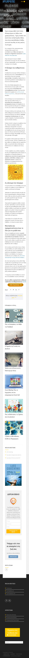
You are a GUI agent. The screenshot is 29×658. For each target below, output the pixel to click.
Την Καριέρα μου (10, 590)
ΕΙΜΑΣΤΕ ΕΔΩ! (13, 556)
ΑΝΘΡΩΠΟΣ (6, 654)
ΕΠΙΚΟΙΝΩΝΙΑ (6, 655)
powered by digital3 (16, 655)
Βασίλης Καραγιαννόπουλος (11, 19)
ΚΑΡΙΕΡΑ (13, 654)
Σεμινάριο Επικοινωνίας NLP (13, 458)
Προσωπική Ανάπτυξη (9, 21)
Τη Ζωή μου (9, 588)
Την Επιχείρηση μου (10, 593)
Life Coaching (10, 452)
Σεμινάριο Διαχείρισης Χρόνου (14, 455)
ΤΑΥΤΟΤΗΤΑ (19, 654)
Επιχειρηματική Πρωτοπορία (12, 620)
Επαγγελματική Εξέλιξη (11, 617)
